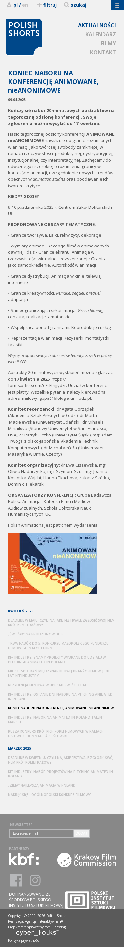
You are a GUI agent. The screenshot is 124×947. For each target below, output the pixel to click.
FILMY (108, 43)
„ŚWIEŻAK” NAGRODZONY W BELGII (37, 634)
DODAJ (81, 833)
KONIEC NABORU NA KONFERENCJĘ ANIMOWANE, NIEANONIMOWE (61, 708)
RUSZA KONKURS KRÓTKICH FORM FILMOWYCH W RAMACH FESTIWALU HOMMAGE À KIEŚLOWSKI (55, 733)
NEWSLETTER (21, 824)
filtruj (46, 5)
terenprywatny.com (36, 927)
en (25, 5)
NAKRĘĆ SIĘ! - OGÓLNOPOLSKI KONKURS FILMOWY (49, 794)
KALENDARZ (100, 34)
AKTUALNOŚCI (97, 25)
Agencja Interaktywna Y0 (44, 921)
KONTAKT (103, 52)
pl (15, 5)
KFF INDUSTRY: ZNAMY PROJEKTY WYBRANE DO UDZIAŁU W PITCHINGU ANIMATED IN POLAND (57, 659)
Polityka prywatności (24, 940)
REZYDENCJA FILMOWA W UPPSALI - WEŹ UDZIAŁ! (48, 685)
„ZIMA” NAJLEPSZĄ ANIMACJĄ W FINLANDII (43, 785)
